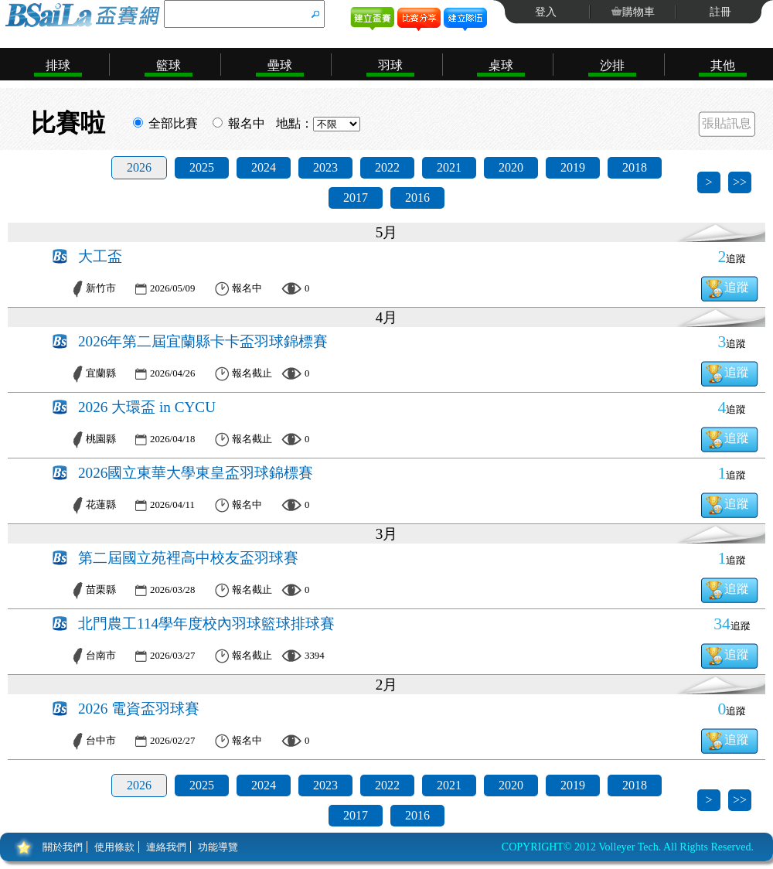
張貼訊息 (726, 123)
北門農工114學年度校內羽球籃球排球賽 (206, 623)
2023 (325, 167)
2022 (387, 167)
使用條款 (114, 847)
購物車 (638, 12)
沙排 (612, 65)
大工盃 (100, 256)
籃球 (168, 65)
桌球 (501, 65)
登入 (546, 12)
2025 (201, 167)
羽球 (390, 65)
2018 (634, 167)
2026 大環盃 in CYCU (147, 407)
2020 (511, 167)
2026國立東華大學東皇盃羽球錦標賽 (195, 473)
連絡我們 (166, 847)
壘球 (279, 65)
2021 (449, 167)
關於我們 (63, 847)
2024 (263, 167)
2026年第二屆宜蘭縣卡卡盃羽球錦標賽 (203, 341)
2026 (139, 167)
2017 (355, 197)
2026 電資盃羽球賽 (138, 708)
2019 (572, 167)
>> (740, 182)
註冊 (720, 12)
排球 (58, 65)
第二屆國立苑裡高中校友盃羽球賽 (188, 558)
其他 (722, 65)
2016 (417, 197)
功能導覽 (218, 847)
